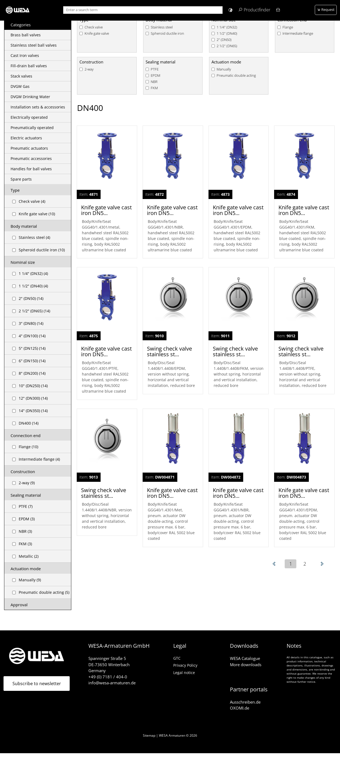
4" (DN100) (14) (32, 335)
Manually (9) (30, 579)
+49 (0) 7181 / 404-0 (107, 676)
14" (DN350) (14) (33, 410)
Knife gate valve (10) (37, 213)
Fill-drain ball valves (29, 65)
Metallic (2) (29, 556)
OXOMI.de (239, 708)
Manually (224, 69)
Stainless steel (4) (34, 237)
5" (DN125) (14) (32, 348)
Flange (288, 27)
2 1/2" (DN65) (227, 46)
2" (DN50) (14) (31, 298)
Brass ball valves (26, 34)
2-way (89, 69)
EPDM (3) (27, 518)
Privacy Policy (185, 665)
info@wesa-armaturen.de (112, 682)
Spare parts (21, 179)
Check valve (94, 27)
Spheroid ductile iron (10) (42, 249)
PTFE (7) (26, 506)
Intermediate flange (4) (39, 459)
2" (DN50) (224, 39)
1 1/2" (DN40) (227, 33)
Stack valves (21, 76)
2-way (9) (27, 482)
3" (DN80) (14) (31, 323)
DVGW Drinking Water (30, 96)
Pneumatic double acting (236, 75)
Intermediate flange (298, 33)
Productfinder (257, 10)
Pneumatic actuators (29, 148)
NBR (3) (25, 531)
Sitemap (149, 735)
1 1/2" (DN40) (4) (33, 285)
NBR (154, 81)
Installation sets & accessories (38, 107)
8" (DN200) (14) (32, 373)
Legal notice (184, 672)
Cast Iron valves (25, 55)
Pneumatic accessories (31, 158)
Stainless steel (162, 27)
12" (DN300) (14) (33, 398)
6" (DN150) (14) (32, 360)
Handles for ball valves (31, 168)
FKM (154, 88)
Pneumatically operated (32, 127)
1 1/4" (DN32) (227, 27)
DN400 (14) (29, 423)
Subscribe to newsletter (36, 684)
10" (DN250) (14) (33, 385)
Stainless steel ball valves (34, 45)
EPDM (155, 75)
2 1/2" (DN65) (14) (34, 310)
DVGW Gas (20, 86)
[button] (230, 10)
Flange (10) (28, 446)
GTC (177, 658)
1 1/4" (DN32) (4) (33, 273)
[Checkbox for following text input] (14, 201)
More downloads (245, 664)
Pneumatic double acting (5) (44, 592)
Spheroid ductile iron (167, 33)
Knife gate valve (97, 33)
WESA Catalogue (245, 658)
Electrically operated (29, 117)
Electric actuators (26, 137)
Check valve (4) (32, 201)
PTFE (155, 69)
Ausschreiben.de (245, 702)
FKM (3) (25, 543)
